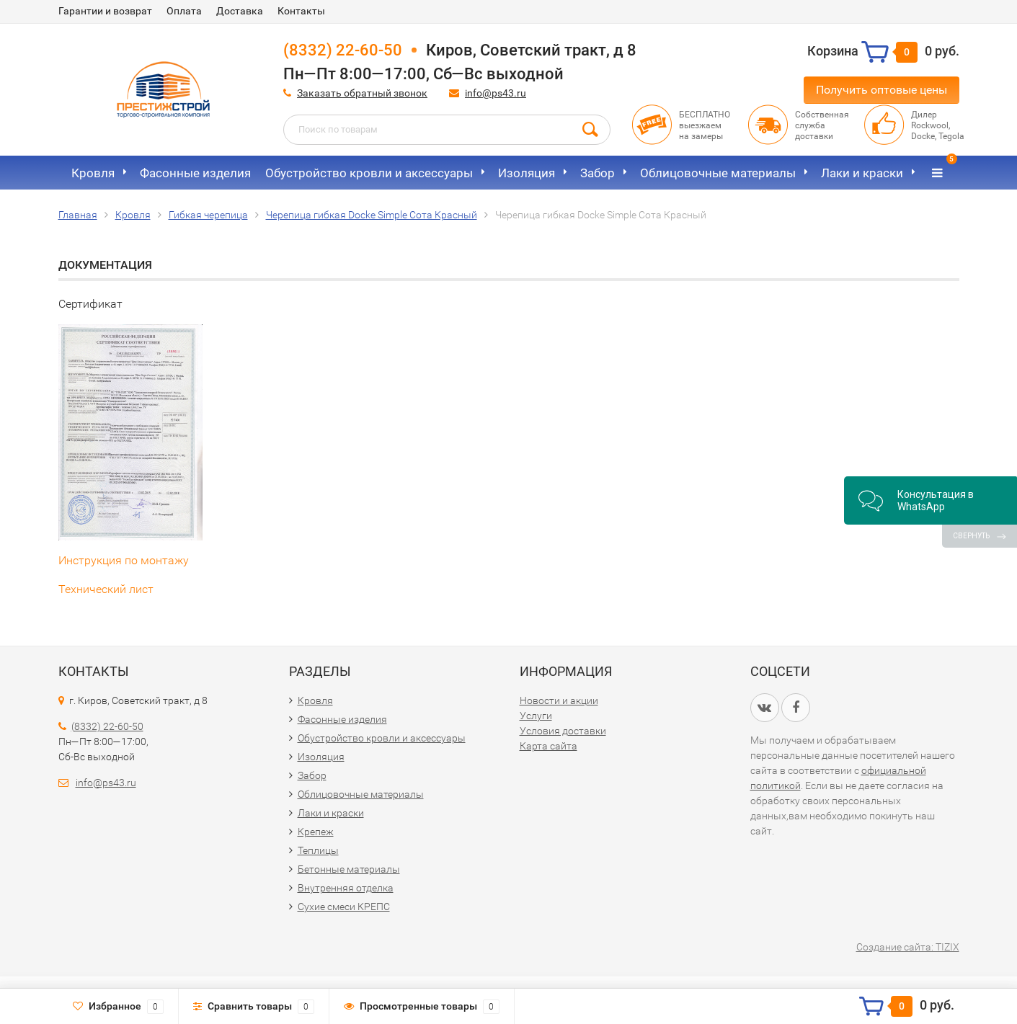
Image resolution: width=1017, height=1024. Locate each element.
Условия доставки (563, 730)
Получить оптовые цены (881, 90)
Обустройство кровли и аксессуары (369, 173)
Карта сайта (548, 746)
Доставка (239, 11)
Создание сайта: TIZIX (907, 947)
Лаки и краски (862, 173)
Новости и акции (559, 700)
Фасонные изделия (195, 173)
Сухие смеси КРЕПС (344, 906)
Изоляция (526, 173)
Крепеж (316, 831)
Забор (597, 173)
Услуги (536, 715)
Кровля (93, 173)
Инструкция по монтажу (123, 560)
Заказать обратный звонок (362, 93)
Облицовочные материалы (718, 173)
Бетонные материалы (349, 869)
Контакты (301, 11)
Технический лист (106, 589)
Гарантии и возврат (105, 11)
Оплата (184, 11)
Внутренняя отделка (346, 888)
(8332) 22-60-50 (342, 50)
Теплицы (318, 850)
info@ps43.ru (495, 93)
